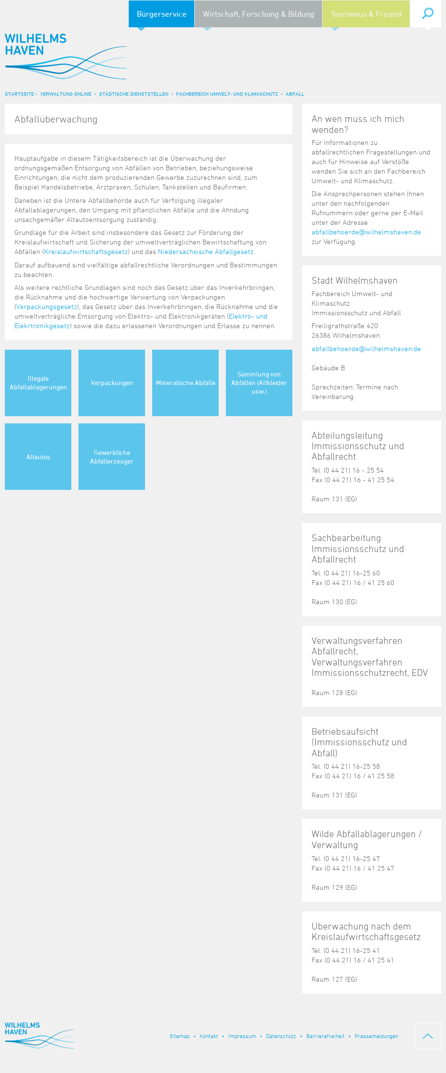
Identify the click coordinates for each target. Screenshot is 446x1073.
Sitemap (179, 1035)
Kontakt (209, 1035)
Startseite (19, 93)
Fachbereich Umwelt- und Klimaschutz (227, 93)
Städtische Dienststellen (133, 93)
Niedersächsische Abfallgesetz (206, 251)
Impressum (242, 1035)
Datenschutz (281, 1035)
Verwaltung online (65, 93)
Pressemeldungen (376, 1035)
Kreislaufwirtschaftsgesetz (86, 251)
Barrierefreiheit (325, 1035)
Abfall (295, 93)
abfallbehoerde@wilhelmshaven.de (366, 232)
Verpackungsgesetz (46, 306)
